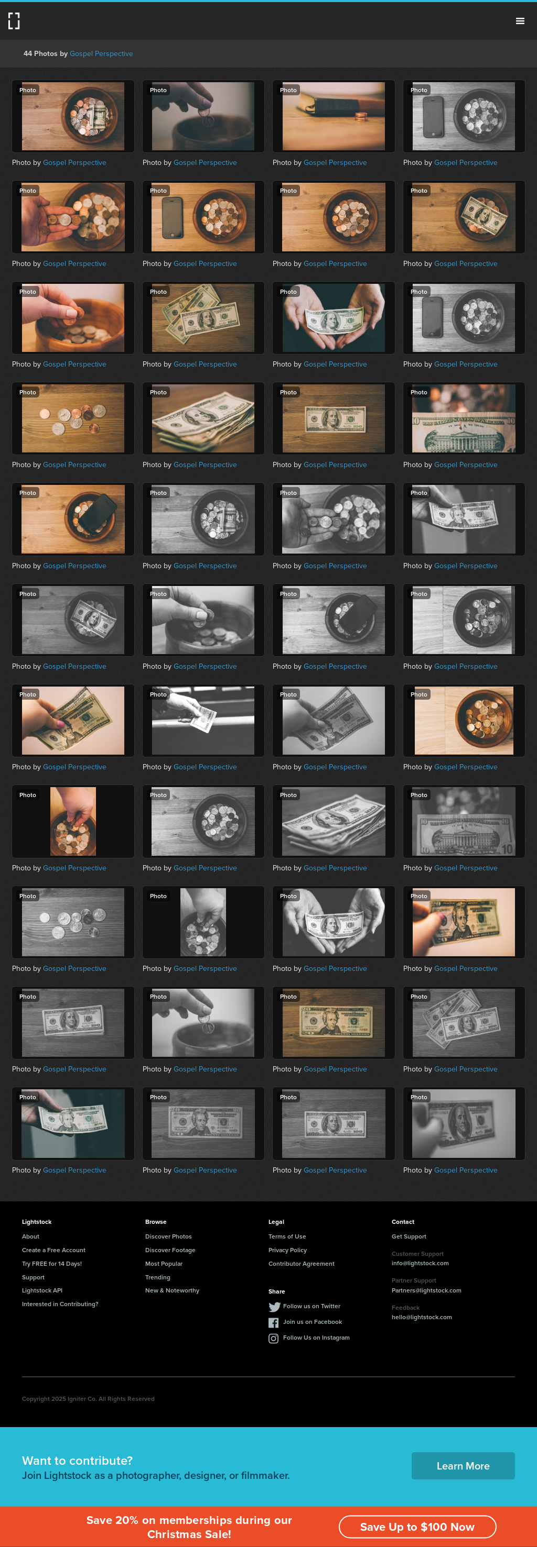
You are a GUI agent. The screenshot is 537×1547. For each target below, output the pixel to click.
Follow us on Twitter (311, 1305)
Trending (157, 1277)
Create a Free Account (53, 1249)
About (30, 1236)
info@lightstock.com (420, 1262)
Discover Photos (168, 1236)
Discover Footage (170, 1249)
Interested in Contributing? (60, 1303)
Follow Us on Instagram (316, 1337)
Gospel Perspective (101, 53)
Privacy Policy (287, 1249)
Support (33, 1277)
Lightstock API (42, 1290)
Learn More (463, 1465)
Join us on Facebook (312, 1321)
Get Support (409, 1236)
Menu (520, 21)
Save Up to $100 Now (417, 1526)
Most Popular (163, 1263)
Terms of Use (287, 1236)
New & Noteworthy (172, 1290)
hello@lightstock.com (422, 1316)
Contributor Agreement (301, 1263)
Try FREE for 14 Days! (52, 1263)
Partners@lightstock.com (426, 1290)
